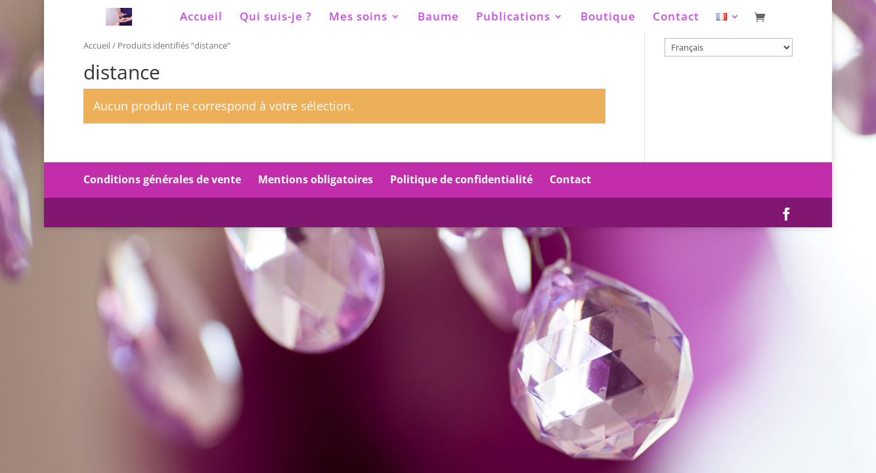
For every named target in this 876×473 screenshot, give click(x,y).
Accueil (201, 18)
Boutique (608, 18)
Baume (438, 18)
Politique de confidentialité (461, 179)
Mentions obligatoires (315, 179)
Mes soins (358, 18)
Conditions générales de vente (162, 179)
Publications (513, 18)
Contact (676, 18)
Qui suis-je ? (276, 18)
